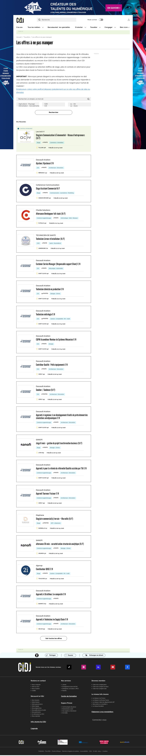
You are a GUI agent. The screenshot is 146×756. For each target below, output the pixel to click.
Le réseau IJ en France (99, 699)
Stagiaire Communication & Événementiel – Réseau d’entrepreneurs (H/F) (60, 137)
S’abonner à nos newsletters (102, 713)
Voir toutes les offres (53, 639)
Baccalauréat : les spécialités (59, 28)
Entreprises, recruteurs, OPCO (70, 689)
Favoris (69, 656)
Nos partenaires (36, 713)
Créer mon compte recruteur (100, 687)
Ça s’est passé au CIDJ (38, 715)
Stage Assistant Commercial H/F (48, 189)
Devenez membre (98, 681)
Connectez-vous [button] (99, 721)
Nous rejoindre (36, 717)
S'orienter (79, 28)
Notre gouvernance (37, 705)
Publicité (41, 752)
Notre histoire (35, 703)
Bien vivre (123, 28)
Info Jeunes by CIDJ (38, 722)
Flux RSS (47, 752)
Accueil (19, 38)
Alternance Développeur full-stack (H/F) (51, 214)
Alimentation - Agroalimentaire (28, 107)
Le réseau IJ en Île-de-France (101, 701)
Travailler (93, 28)
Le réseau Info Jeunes (100, 695)
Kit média (65, 713)
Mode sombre (102, 20)
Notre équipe (35, 707)
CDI (54, 107)
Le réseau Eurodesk (98, 707)
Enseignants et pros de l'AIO (70, 687)
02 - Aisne (80, 107)
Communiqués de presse (69, 707)
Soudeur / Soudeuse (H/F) (45, 390)
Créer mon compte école (99, 689)
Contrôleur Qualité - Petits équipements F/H (52, 365)
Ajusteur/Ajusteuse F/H (45, 164)
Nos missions (35, 701)
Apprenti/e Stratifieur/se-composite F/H (51, 595)
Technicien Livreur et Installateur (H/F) (50, 239)
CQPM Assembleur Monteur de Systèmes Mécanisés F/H (56, 340)
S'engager (108, 28)
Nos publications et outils (39, 711)
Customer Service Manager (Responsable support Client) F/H (58, 264)
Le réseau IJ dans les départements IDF (104, 703)
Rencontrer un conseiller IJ (100, 705)
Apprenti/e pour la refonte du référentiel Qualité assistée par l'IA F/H (61, 469)
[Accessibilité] (35, 656)
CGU (90, 752)
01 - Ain (80, 105)
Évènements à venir (67, 709)
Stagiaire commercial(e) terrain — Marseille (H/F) (54, 519)
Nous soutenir (36, 689)
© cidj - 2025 (97, 752)
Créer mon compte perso (99, 685)
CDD (54, 105)
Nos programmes (37, 709)
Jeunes (64, 685)
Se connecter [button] (129, 20)
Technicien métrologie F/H (45, 315)
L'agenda (34, 729)
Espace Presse (66, 704)
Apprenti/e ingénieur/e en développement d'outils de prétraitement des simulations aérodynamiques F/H (62, 417)
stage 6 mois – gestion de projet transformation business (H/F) (59, 444)
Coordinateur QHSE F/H (44, 570)
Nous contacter (36, 685)
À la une (19, 28)
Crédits (34, 691)
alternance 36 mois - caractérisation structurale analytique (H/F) (60, 544)
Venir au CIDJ (35, 687)
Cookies (105, 752)
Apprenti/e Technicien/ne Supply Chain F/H (52, 620)
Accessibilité (84, 752)
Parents (64, 691)
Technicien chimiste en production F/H (50, 290)
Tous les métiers (34, 28)
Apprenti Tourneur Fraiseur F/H (47, 494)
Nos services (66, 681)
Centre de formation (69, 697)
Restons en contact (38, 681)
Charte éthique (56, 752)
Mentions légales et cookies (70, 752)
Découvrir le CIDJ (37, 697)
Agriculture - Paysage (28, 105)
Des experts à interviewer (69, 711)
